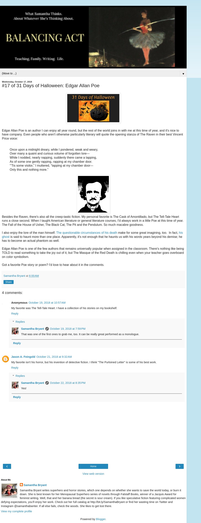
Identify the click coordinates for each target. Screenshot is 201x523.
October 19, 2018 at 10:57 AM (47, 302)
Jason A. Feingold (23, 356)
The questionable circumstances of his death (86, 232)
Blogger (101, 519)
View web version (93, 473)
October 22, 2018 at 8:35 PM (68, 382)
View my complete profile (16, 511)
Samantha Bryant (32, 328)
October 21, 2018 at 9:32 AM (54, 356)
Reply (14, 313)
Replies (20, 321)
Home (93, 466)
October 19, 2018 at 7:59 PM (68, 328)
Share (8, 282)
